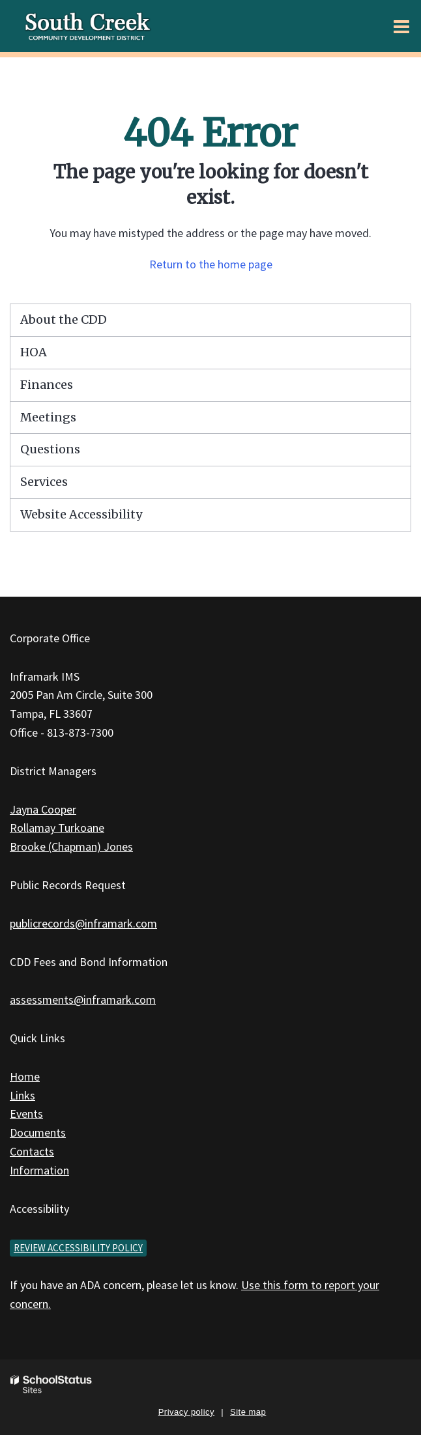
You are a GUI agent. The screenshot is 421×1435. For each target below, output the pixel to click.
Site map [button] (248, 1412)
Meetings (48, 417)
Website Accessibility (81, 514)
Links (22, 1095)
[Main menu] (401, 26)
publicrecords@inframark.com (83, 923)
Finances (46, 384)
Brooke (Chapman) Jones (71, 846)
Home (25, 1076)
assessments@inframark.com (83, 999)
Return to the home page (210, 264)
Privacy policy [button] (186, 1412)
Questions (50, 449)
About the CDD (63, 319)
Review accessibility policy (78, 1248)
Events (26, 1113)
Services (44, 481)
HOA (33, 352)
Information (39, 1170)
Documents (38, 1132)
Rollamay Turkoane (57, 827)
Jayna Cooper (43, 809)
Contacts (32, 1151)
